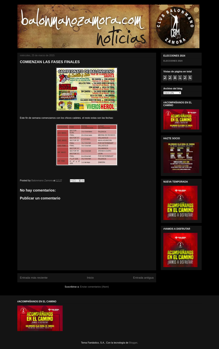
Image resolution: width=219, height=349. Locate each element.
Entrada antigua (143, 277)
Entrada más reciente (33, 277)
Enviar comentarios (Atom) (94, 286)
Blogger (133, 342)
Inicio (90, 277)
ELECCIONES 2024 (172, 61)
